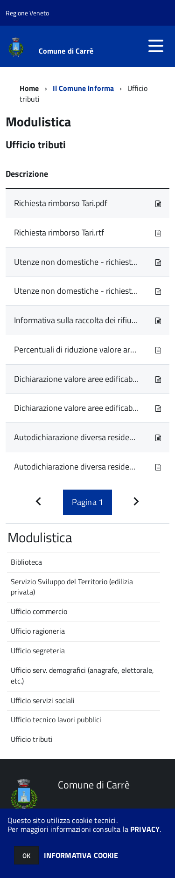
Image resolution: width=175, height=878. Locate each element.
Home (29, 88)
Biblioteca (26, 561)
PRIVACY (145, 829)
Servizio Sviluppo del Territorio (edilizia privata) (72, 587)
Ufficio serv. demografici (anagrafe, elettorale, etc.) (82, 675)
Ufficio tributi (32, 739)
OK (26, 855)
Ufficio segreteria (38, 650)
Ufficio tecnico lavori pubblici (56, 719)
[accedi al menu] (155, 45)
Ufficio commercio (39, 611)
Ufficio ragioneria (38, 630)
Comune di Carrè (66, 51)
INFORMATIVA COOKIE (81, 855)
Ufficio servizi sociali (43, 700)
